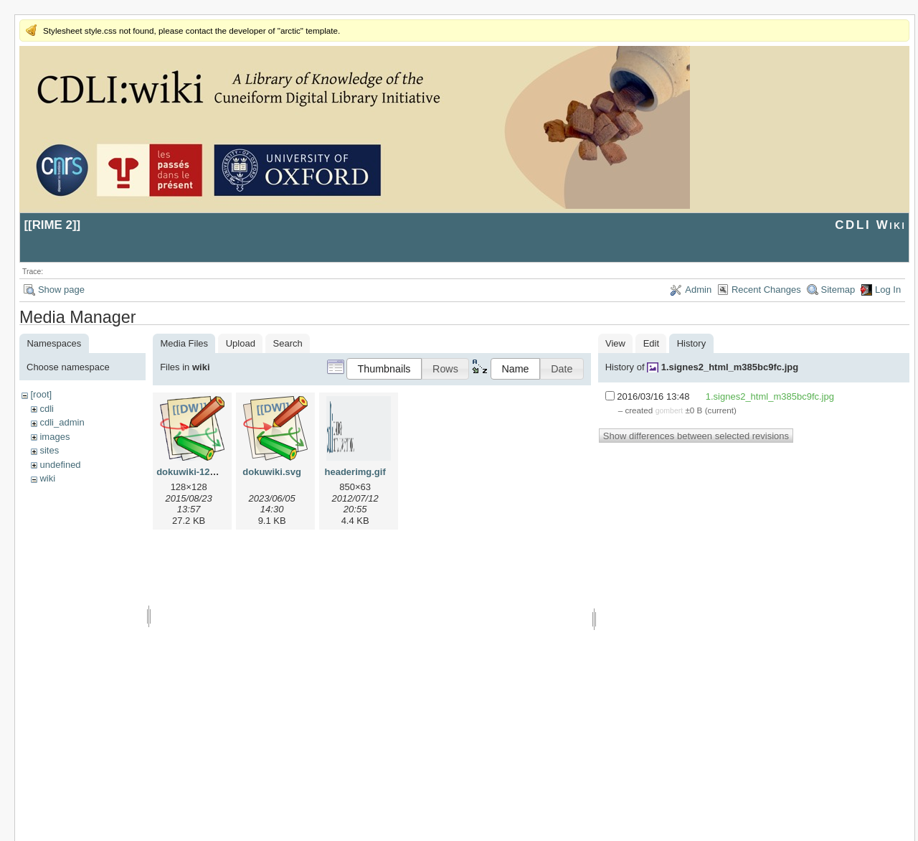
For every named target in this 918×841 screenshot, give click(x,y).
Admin (698, 289)
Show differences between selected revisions (696, 436)
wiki (47, 478)
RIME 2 (52, 225)
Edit (651, 343)
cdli (46, 408)
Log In (888, 289)
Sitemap (838, 289)
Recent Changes (766, 289)
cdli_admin (61, 422)
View (615, 343)
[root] (41, 394)
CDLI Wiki (870, 225)
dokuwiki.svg (271, 471)
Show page (61, 289)
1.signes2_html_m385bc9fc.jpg (729, 367)
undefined (59, 464)
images (54, 436)
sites (49, 450)
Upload (240, 343)
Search (288, 343)
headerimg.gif (355, 471)
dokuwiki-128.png (195, 471)
